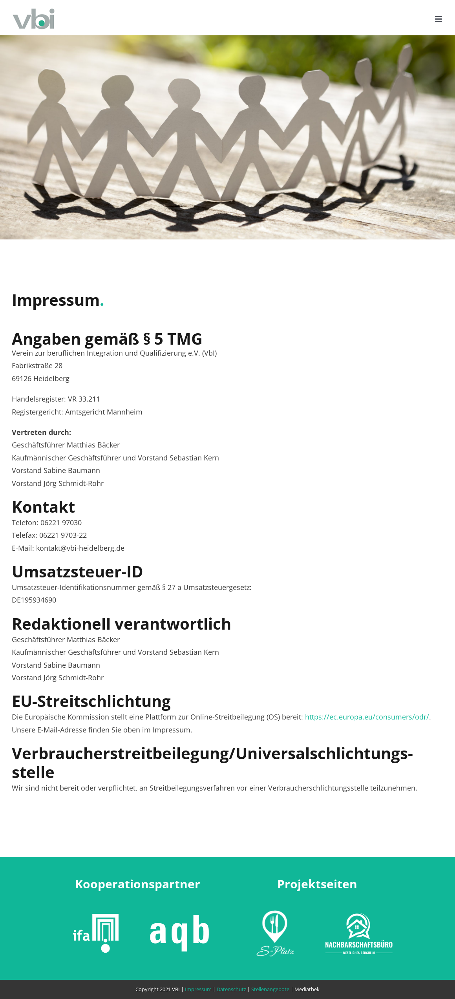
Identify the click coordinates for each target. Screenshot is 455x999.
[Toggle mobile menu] (439, 19)
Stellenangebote (270, 989)
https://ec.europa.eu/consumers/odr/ (367, 716)
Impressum (198, 989)
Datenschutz (231, 989)
